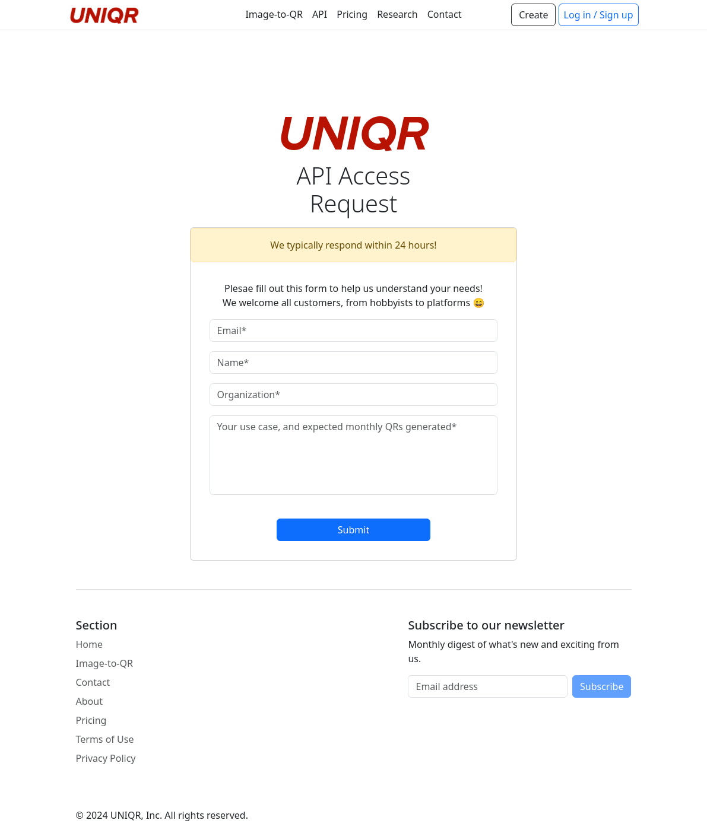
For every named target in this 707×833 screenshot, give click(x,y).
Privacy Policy (106, 758)
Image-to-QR (273, 14)
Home (89, 644)
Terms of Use (105, 739)
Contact (444, 14)
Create (533, 14)
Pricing (352, 14)
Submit (353, 529)
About (89, 701)
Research (397, 14)
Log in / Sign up (598, 14)
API (319, 14)
